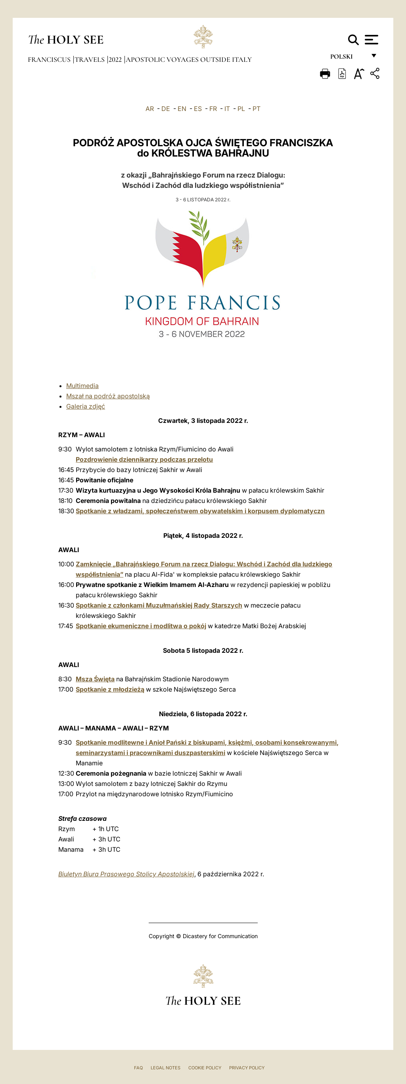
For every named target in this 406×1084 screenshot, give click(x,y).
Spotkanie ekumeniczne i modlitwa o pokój (141, 626)
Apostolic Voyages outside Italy (189, 59)
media (89, 386)
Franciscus (50, 59)
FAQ (138, 1068)
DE (165, 109)
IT (227, 109)
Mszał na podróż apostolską (108, 396)
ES (198, 109)
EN (182, 109)
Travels (90, 59)
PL (241, 109)
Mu (70, 386)
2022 (116, 59)
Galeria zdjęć (85, 406)
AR (150, 109)
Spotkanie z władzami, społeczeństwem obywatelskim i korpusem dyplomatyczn (200, 511)
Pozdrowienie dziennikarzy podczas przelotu (144, 459)
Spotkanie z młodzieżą (110, 689)
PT (256, 109)
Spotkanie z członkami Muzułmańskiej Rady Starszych (159, 605)
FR (213, 109)
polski (347, 58)
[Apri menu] (370, 39)
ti (78, 386)
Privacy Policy (246, 1068)
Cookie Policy (204, 1068)
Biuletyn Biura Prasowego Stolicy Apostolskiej (126, 874)
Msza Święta (95, 679)
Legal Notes (165, 1068)
